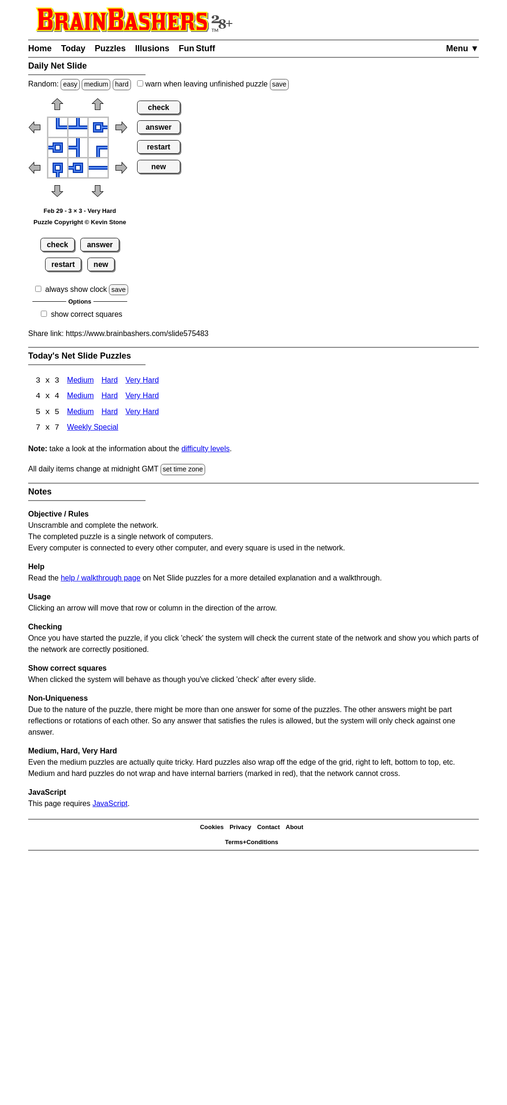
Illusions (152, 48)
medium (96, 84)
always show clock (76, 289)
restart (63, 264)
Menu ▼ (462, 48)
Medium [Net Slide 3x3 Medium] (80, 381)
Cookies (212, 827)
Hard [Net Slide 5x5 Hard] (109, 413)
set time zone (183, 470)
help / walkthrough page (100, 578)
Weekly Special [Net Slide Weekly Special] (92, 429)
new (100, 264)
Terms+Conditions (251, 842)
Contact (268, 827)
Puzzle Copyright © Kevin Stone (79, 222)
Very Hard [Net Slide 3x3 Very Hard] (142, 381)
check (57, 245)
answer (100, 245)
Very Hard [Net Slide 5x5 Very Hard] (142, 413)
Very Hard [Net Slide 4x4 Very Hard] (142, 397)
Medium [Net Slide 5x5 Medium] (80, 413)
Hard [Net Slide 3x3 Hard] (109, 381)
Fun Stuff (197, 48)
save (279, 84)
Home (40, 48)
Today (73, 48)
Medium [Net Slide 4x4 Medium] (80, 397)
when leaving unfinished (213, 84)
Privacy (240, 827)
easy (70, 84)
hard (122, 84)
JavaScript (110, 804)
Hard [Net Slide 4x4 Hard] (109, 397)
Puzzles (110, 48)
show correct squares (86, 314)
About (295, 827)
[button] (57, 107)
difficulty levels (205, 450)
